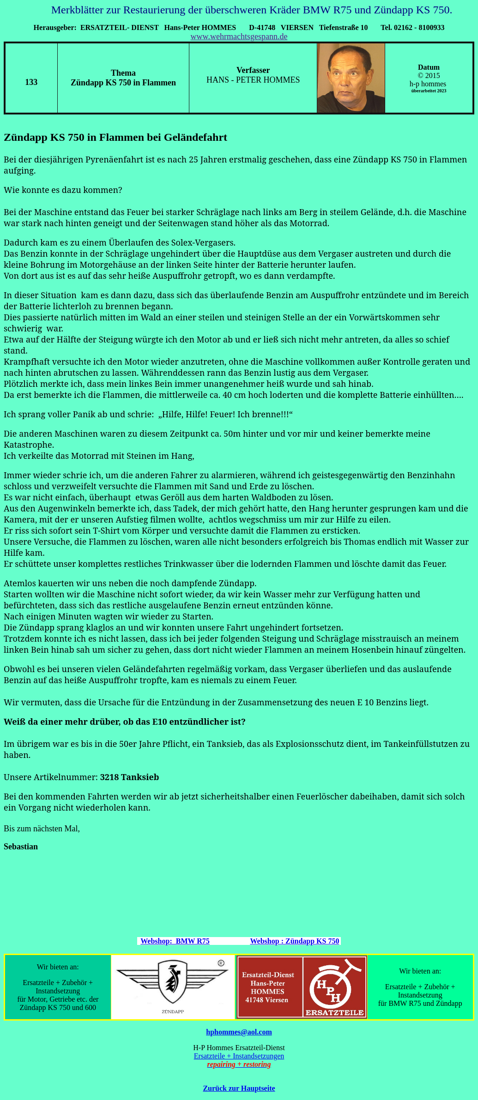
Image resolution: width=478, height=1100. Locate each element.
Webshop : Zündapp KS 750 (294, 941)
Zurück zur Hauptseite (239, 1088)
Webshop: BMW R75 (175, 941)
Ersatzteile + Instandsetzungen (239, 1056)
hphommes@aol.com (239, 1032)
